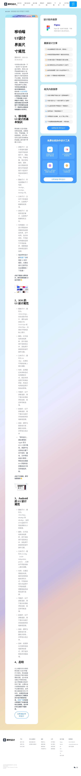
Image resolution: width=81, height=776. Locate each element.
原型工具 (22, 744)
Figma (57, 25)
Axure (61, 751)
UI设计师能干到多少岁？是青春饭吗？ (58, 95)
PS (60, 746)
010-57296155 (72, 742)
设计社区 (19, 4)
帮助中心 (41, 4)
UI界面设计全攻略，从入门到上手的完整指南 (59, 116)
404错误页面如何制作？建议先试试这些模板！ (59, 54)
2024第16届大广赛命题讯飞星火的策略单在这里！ (59, 60)
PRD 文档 (22, 746)
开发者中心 (43, 748)
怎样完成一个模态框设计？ (55, 111)
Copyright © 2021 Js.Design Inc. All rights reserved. (10, 768)
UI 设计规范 (23, 91)
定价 (59, 4)
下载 (54, 4)
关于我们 (66, 4)
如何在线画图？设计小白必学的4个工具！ (59, 70)
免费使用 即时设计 (58, 128)
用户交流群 (71, 746)
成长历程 (53, 746)
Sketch (61, 744)
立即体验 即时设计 (21, 715)
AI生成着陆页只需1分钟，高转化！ (57, 49)
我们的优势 (26, 4)
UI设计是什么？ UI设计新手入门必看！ (58, 100)
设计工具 (22, 742)
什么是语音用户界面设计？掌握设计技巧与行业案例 (59, 106)
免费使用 (73, 4)
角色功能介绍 (32, 742)
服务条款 (43, 746)
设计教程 (34, 4)
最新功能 (48, 4)
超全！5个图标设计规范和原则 (56, 75)
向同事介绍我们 (32, 744)
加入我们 (53, 744)
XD (60, 748)
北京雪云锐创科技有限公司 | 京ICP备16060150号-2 (10, 765)
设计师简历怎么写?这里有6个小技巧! (58, 65)
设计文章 (7, 11)
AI (60, 753)
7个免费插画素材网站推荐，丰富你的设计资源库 (59, 121)
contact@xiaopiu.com (73, 744)
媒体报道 (53, 748)
